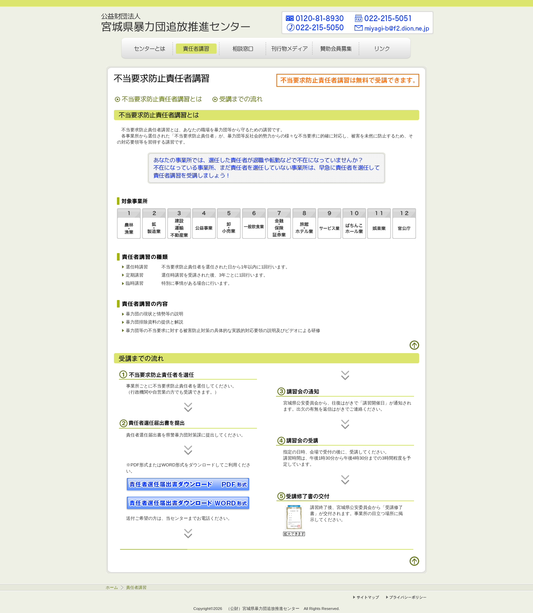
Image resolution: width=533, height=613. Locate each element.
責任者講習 (136, 587)
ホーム (112, 587)
